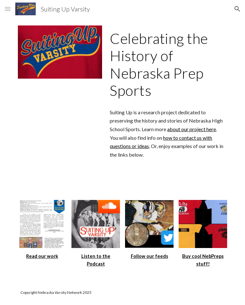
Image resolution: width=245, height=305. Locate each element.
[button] (7, 9)
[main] (167, 64)
